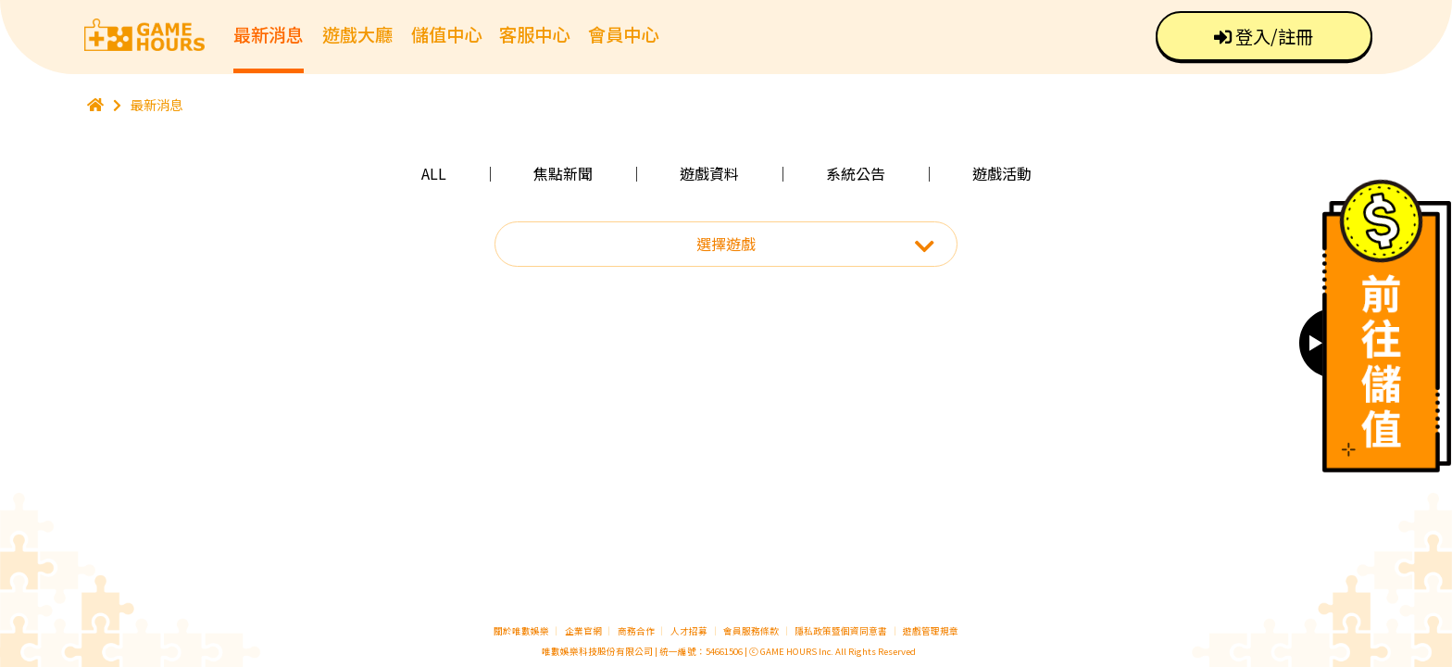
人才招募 (689, 630)
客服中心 (534, 34)
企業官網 (583, 630)
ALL (433, 173)
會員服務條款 (751, 630)
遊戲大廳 (357, 34)
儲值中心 (446, 34)
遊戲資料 (709, 173)
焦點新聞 (563, 173)
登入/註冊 (1263, 36)
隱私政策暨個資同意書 (841, 630)
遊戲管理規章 (930, 630)
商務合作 (636, 630)
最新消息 (268, 34)
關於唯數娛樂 (521, 630)
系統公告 (855, 173)
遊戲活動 (1002, 173)
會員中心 (623, 34)
